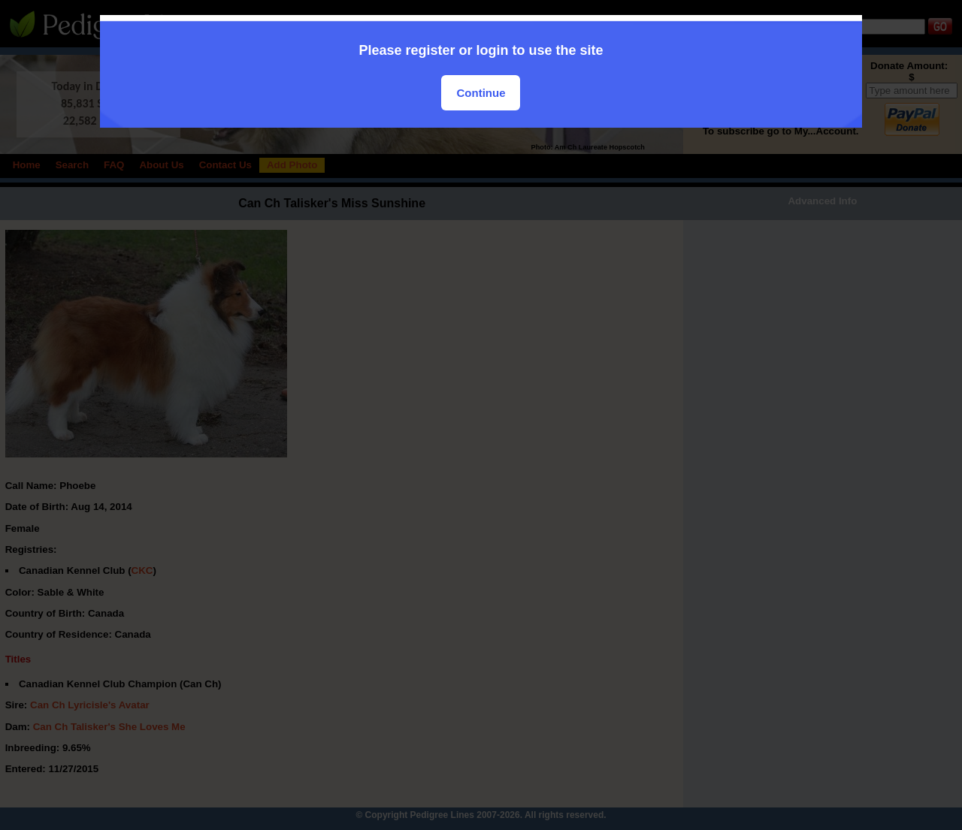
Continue (480, 92)
